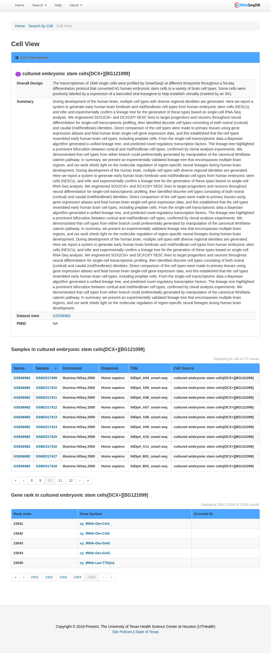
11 (60, 480)
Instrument (72, 368)
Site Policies (122, 632)
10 (50, 480)
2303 (63, 577)
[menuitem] (19, 5)
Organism (109, 368)
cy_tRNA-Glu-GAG (95, 543)
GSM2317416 (46, 446)
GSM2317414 (46, 427)
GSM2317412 (46, 407)
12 (71, 480)
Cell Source (184, 368)
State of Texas (147, 632)
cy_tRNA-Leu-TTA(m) (97, 563)
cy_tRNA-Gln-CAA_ (96, 524)
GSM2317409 (46, 378)
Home (19, 5)
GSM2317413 (46, 417)
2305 (92, 577)
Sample (46, 368)
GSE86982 (62, 316)
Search (39, 5)
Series (19, 368)
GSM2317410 (46, 388)
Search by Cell (41, 26)
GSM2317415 (46, 437)
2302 (49, 577)
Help (58, 5)
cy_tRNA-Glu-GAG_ (96, 553)
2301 (35, 577)
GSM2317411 (46, 397)
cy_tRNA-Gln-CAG (95, 533)
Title (134, 368)
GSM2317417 (46, 456)
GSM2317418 (46, 466)
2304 (77, 577)
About (76, 5)
